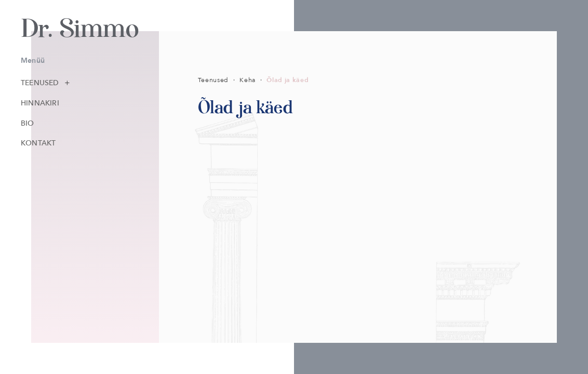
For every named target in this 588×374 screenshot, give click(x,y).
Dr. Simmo (80, 28)
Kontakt (38, 143)
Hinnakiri (40, 103)
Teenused (40, 83)
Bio (27, 123)
